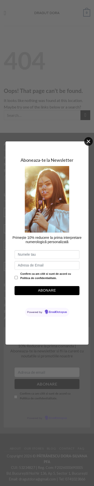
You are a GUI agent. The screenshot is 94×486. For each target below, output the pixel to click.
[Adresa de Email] (47, 265)
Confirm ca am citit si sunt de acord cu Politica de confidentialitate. (45, 276)
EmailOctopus (58, 312)
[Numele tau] (47, 254)
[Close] (88, 141)
